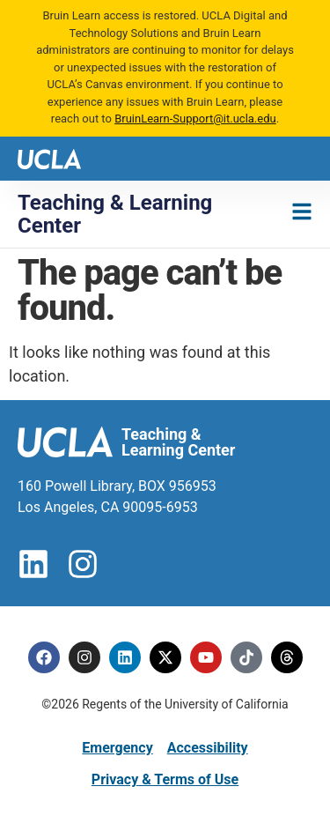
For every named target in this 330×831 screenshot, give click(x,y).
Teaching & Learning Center (115, 214)
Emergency (117, 747)
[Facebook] (44, 657)
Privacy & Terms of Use (165, 779)
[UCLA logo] (49, 157)
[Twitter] (165, 657)
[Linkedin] (125, 657)
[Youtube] (206, 657)
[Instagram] (84, 657)
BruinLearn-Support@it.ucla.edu (195, 118)
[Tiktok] (246, 657)
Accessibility (207, 747)
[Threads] (287, 657)
